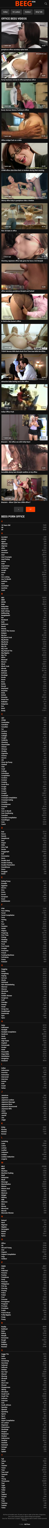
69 (2, 530)
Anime (3, 561)
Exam (3, 899)
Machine (4, 1171)
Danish (3, 836)
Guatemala (5, 1013)
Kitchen (4, 1132)
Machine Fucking (7, 1173)
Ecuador (4, 883)
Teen (3, 1470)
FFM (2, 908)
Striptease (4, 1434)
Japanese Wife (6, 1109)
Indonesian (5, 1070)
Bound (3, 686)
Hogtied (4, 1043)
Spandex (4, 1407)
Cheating (4, 742)
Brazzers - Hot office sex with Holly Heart (15, 442)
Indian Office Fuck (7, 412)
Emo (2, 890)
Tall (2, 1459)
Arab (3, 564)
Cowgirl (4, 793)
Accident (4, 537)
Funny (3, 959)
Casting (4, 733)
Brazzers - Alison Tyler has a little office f (15, 502)
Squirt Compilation (8, 1420)
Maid (3, 1175)
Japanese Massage (8, 1102)
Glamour (4, 987)
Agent (3, 541)
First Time (4, 935)
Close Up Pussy (6, 762)
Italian (3, 1088)
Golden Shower (6, 996)
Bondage (4, 675)
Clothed (4, 764)
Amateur (4, 550)
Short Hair (4, 1383)
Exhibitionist (5, 901)
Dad (2, 832)
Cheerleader (5, 745)
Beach (3, 626)
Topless (4, 1494)
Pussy (3, 1319)
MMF (3, 1169)
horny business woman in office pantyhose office (18, 80)
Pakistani (4, 1271)
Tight (3, 1485)
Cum (3, 809)
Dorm (3, 858)
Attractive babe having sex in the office (15, 382)
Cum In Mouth (6, 811)
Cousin (3, 791)
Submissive (5, 1438)
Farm (3, 917)
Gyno (3, 1018)
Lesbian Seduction (7, 1157)
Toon (3, 1492)
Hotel (3, 1050)
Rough (3, 1340)
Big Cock (4, 649)
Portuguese (5, 1302)
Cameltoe (4, 725)
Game (3, 971)
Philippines (5, 1284)
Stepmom (4, 1425)
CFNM (3, 720)
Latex (3, 1143)
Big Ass (4, 635)
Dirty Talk (39, 12)
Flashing (4, 939)
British (3, 695)
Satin (3, 1356)
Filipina (3, 931)
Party (3, 1279)
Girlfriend (4, 982)
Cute (3, 822)
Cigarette (4, 753)
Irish (2, 1084)
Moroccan (4, 1208)
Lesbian (4, 1155)
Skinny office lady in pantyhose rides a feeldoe (17, 200)
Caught (3, 738)
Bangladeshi (5, 615)
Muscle (3, 1211)
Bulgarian (4, 704)
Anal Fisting (5, 559)
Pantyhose (5, 1277)
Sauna (3, 1358)
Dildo (3, 845)
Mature (3, 1186)
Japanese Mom (6, 1104)
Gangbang (4, 973)
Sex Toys (4, 1372)
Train (3, 1501)
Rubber (3, 1342)
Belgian (4, 633)
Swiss (3, 1449)
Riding (3, 1333)
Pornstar (4, 1299)
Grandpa (4, 1002)
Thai (2, 1477)
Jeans (3, 1111)
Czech (3, 824)
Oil (2, 1245)
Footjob (4, 948)
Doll (2, 854)
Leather (4, 1150)
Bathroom (4, 624)
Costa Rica (5, 784)
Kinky (3, 1127)
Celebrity (4, 740)
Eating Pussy (5, 881)
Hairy (3, 1025)
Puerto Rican (5, 1313)
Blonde (3, 668)
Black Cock (5, 666)
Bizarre (3, 662)
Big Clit (3, 646)
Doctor (3, 849)
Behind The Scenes (8, 631)
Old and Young (6, 1248)
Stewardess (5, 1427)
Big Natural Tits (6, 651)
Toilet (3, 1490)
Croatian (4, 802)
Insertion (4, 1072)
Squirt (3, 1418)
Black (3, 664)
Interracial (4, 1077)
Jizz (2, 1118)
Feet (2, 924)
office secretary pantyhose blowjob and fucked (17, 291)
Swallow (4, 1440)
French (3, 953)
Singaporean (5, 1387)
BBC (2, 598)
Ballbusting (5, 613)
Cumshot (4, 815)
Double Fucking (6, 863)
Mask (3, 1180)
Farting (3, 920)
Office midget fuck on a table (11, 140)
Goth (3, 1000)
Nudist (3, 1231)
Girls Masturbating (7, 985)
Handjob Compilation (8, 1032)
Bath (3, 622)
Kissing (4, 1129)
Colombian (5, 773)
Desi (2, 840)
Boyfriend (4, 688)
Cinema (4, 756)
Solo (2, 1403)
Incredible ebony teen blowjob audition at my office (19, 472)
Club (3, 767)
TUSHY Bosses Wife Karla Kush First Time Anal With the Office (23, 351)
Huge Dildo (5, 1054)
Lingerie (4, 1159)
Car (2, 729)
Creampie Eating (7, 800)
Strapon (4, 1432)
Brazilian (4, 691)
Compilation (5, 776)
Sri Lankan (16, 12)
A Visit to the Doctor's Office (11, 321)
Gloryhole (4, 991)
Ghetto (3, 980)
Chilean (4, 747)
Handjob (4, 1030)
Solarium (4, 1401)
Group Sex (5, 1009)
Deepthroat (5, 838)
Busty (3, 711)
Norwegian (5, 1229)
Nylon (3, 1236)
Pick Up (4, 1286)
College (4, 771)
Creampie (4, 795)
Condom (4, 778)
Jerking (4, 1113)
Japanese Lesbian (7, 1100)
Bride (3, 693)
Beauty (3, 629)
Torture (3, 1497)
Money (3, 1206)
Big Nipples (5, 653)
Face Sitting (5, 911)
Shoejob (4, 1378)
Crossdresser (6, 804)
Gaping (3, 976)
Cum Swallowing (7, 813)
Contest (4, 780)
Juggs (3, 1120)
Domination (5, 856)
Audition (4, 581)
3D (2, 527)
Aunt (3, 584)
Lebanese (4, 1152)
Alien (3, 548)
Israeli (3, 1086)
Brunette (4, 697)
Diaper (3, 843)
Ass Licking (5, 577)
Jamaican (4, 1095)
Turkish (4, 1505)
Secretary (4, 1363)
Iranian (3, 1081)
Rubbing (4, 1344)
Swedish (4, 1443)
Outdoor (28, 12)
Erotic (3, 892)
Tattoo (3, 1461)
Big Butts (4, 644)
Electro (3, 888)
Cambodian (5, 722)
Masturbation (6, 1184)
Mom (3, 1204)
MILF (3, 1166)
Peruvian (4, 1282)
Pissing (4, 1290)
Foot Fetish (5, 946)
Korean (3, 1134)
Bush (3, 708)
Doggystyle (5, 852)
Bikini (3, 657)
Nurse (3, 1234)
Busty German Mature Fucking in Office (15, 110)
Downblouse (5, 867)
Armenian (4, 568)
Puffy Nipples (6, 1315)
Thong (3, 1479)
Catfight (4, 736)
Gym (3, 1016)
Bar (2, 618)
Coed (3, 769)
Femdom (4, 926)
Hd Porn (27, 1524)
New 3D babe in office (9, 231)
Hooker (3, 1047)
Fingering (4, 933)
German (4, 978)
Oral (2, 1250)
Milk (2, 1200)
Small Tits (4, 1396)
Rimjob (3, 1336)
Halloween (5, 1027)
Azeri (3, 590)
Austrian (4, 588)
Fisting (3, 937)
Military (4, 1197)
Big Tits (4, 655)
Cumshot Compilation (9, 818)
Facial (3, 913)
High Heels (5, 1041)
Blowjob (4, 671)
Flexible (4, 942)
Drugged (4, 871)
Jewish (3, 1115)
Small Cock (5, 1394)
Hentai (3, 1038)
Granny (3, 1004)
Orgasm (4, 1252)
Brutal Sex (4, 699)
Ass (2, 575)
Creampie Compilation (9, 798)
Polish (3, 1295)
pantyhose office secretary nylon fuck (14, 50)
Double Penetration (8, 865)
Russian (4, 1347)
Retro (3, 1331)
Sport (3, 1416)
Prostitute (4, 1308)
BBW (3, 600)
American (4, 553)
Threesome (5, 1481)
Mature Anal (5, 1189)
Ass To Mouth (6, 579)
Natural (3, 1220)
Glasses (4, 989)
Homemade (5, 1045)
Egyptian (4, 886)
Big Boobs (4, 640)
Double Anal (5, 860)
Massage (4, 1182)
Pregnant (4, 1304)
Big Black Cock (6, 637)
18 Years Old (5, 525)
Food (3, 944)
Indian (5, 12)
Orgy (3, 1256)
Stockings (4, 1429)
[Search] (46, 3)
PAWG (3, 1266)
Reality (3, 1327)
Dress (3, 869)
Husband (4, 1061)
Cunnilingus (5, 820)
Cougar (3, 787)
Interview (4, 1079)
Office (3, 1243)
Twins (3, 1508)
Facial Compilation (7, 915)
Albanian (4, 544)
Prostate (4, 1306)
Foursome (4, 951)
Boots (3, 680)
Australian (4, 586)
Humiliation (5, 1056)
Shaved (4, 1374)
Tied (2, 1483)
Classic (3, 758)
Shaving (4, 1376)
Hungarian (5, 1058)
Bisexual (4, 660)
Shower (4, 1385)
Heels (3, 1036)
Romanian (4, 1338)
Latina (3, 1146)
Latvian (3, 1148)
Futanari (4, 962)
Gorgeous (4, 998)
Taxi (2, 1463)
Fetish (3, 928)
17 (30, 509)
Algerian (4, 546)
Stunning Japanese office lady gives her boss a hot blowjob (22, 261)
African (3, 539)
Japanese (4, 1098)
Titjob (3, 1488)
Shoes (3, 1381)
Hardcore (4, 1034)
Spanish (4, 1409)
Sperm (3, 1414)
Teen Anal (4, 1472)
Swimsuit (4, 1445)
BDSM (3, 602)
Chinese (4, 749)
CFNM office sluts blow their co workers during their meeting (22, 170)
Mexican (4, 1193)
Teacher (4, 1466)
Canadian (4, 727)
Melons (4, 1191)
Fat (2, 922)
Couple (3, 789)
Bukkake (4, 702)
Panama (4, 1273)
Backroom (4, 609)
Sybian (3, 1451)
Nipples (4, 1227)
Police (3, 1293)
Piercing (4, 1288)
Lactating (4, 1141)
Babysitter (4, 606)
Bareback (4, 620)
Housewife (5, 1052)
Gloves (3, 993)
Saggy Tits (5, 1354)
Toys (3, 1499)
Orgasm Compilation (8, 1254)
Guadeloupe (5, 1011)
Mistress (4, 1202)
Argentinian (5, 566)
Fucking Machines (7, 955)
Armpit (3, 570)
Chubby (4, 751)
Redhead (4, 1329)
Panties (4, 1275)
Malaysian (4, 1177)
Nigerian (4, 1225)
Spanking (4, 1412)
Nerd (3, 1222)
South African (6, 1405)
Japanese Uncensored (9, 1106)
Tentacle (4, 1474)
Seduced (4, 1365)
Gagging (4, 969)
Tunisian (4, 1503)
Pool (2, 1297)
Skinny (3, 1389)
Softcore (4, 1398)
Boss (3, 682)
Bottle (3, 684)
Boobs (3, 677)
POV (2, 1268)
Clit (2, 760)
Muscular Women (7, 1213)
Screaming (5, 1361)
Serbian (4, 1370)
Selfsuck (4, 1367)
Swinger (4, 1447)
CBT (2, 718)
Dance (3, 834)
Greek (3, 1007)
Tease (3, 1468)
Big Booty (4, 642)
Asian (3, 572)
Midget (3, 1195)
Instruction (5, 1075)
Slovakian (4, 1392)
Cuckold (4, 807)
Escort (3, 894)
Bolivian (4, 673)
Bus (2, 706)
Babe (3, 604)
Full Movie (4, 957)
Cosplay (4, 782)
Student (4, 1436)
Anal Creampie (6, 557)
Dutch (3, 874)
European (4, 897)
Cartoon (4, 731)
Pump (3, 1317)
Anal (2, 555)
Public (3, 1310)
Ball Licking (5, 611)
